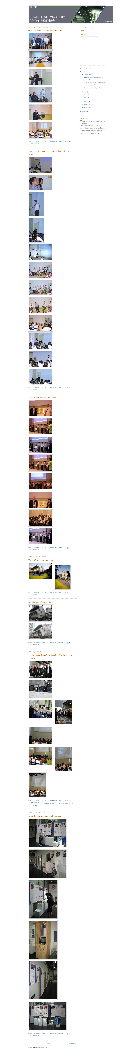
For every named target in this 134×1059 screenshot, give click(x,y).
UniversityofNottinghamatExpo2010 (94, 122)
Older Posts (72, 1043)
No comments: (34, 143)
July (85, 92)
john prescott (45, 803)
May (85, 98)
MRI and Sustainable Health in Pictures (45, 30)
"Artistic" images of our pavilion (42, 560)
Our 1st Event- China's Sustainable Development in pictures (50, 656)
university (36, 805)
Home (48, 1043)
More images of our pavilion (40, 602)
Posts (83, 31)
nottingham (56, 803)
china (36, 803)
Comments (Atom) (42, 1047)
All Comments (86, 35)
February (87, 107)
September (87, 74)
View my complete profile (90, 134)
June (85, 95)
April (86, 101)
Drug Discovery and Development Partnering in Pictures (48, 152)
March (86, 104)
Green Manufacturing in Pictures (42, 397)
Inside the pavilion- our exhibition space (45, 816)
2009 (84, 111)
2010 (84, 72)
